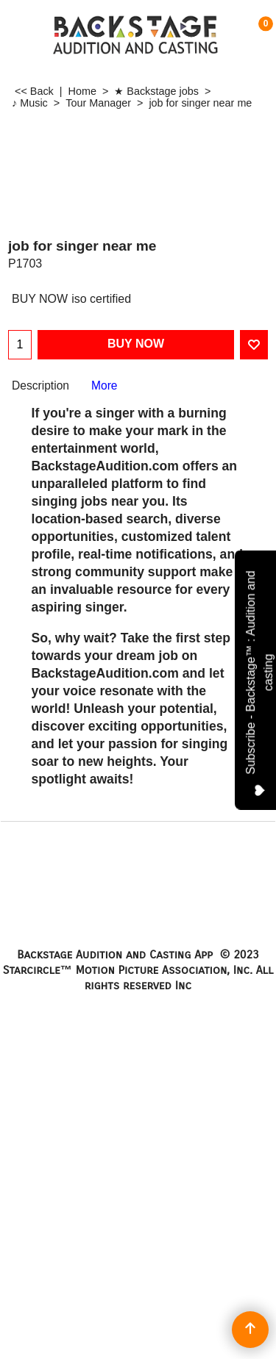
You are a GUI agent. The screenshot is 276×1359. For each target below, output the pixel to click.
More (104, 385)
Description (40, 385)
